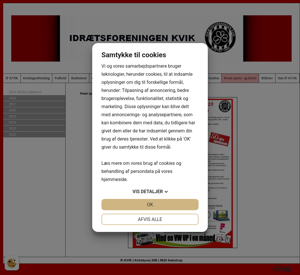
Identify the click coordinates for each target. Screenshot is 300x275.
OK (150, 204)
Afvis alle (150, 219)
